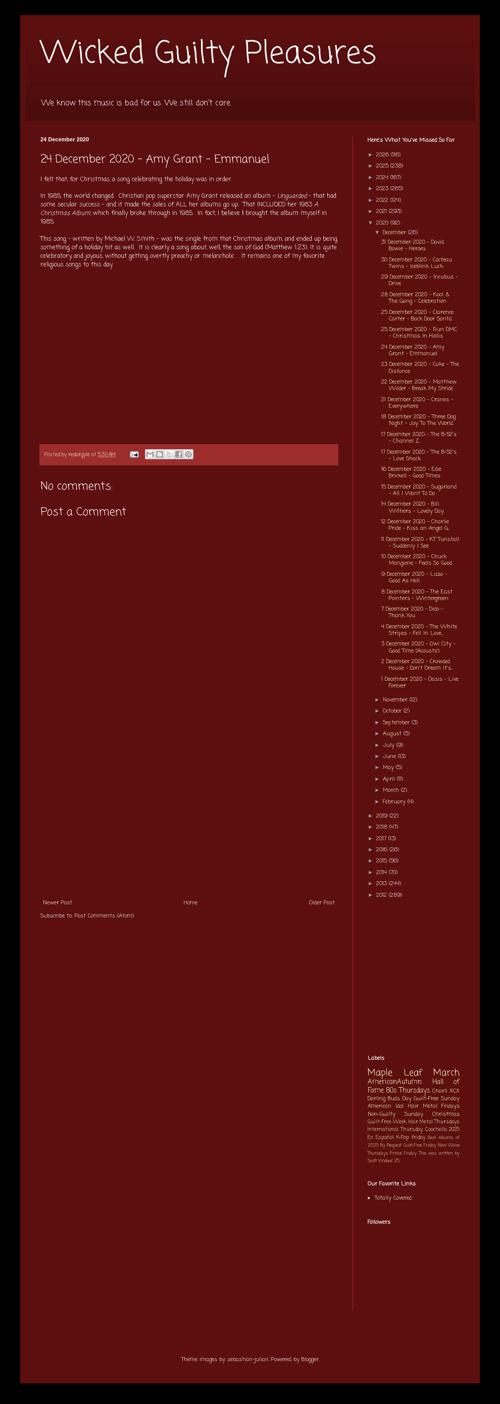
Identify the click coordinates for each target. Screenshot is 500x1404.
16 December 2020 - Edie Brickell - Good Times (411, 472)
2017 (382, 839)
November (396, 700)
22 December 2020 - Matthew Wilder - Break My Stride (419, 385)
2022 (383, 200)
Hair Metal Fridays (434, 1106)
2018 (382, 827)
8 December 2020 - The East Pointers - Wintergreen (417, 595)
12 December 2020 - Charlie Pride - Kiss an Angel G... (415, 525)
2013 (382, 884)
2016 (382, 850)
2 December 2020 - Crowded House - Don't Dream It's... (417, 665)
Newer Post (57, 903)
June (390, 756)
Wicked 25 (388, 1161)
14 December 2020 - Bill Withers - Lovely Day (412, 507)
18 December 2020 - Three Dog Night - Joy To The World (418, 420)
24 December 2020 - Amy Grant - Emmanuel (412, 350)
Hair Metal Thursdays (434, 1122)
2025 (383, 166)
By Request (391, 1145)
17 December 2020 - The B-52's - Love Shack (419, 455)
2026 (383, 155)
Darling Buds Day (390, 1099)
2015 (382, 861)
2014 (382, 873)
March (392, 790)
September (397, 723)
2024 (383, 178)
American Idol (386, 1106)
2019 (382, 816)
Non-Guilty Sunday (395, 1114)
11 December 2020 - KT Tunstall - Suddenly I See (420, 542)
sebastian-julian (248, 1360)
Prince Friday (403, 1153)
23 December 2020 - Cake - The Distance (420, 367)
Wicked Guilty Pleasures (208, 54)
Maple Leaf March (414, 1073)
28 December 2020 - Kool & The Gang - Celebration (415, 298)
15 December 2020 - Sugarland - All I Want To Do (419, 490)
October (393, 711)
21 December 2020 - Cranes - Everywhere (417, 403)
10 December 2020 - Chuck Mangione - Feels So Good (416, 560)
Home (190, 903)
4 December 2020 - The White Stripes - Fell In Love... (419, 630)
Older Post (322, 903)
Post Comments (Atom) (104, 916)
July (389, 745)
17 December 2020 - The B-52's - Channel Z (419, 437)
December (395, 233)
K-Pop (402, 1138)
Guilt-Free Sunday (437, 1099)
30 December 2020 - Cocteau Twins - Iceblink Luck (416, 263)
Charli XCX (446, 1091)
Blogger (310, 1360)
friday (418, 1138)
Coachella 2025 (442, 1129)
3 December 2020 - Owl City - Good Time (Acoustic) (418, 647)
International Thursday (395, 1129)
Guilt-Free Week (387, 1122)
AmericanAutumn (395, 1082)
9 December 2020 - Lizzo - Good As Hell (414, 577)
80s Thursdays (408, 1091)
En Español (381, 1138)
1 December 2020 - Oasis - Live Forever (420, 682)
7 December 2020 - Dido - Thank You (412, 612)
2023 (383, 189)
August (393, 734)
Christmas (446, 1114)
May (389, 768)
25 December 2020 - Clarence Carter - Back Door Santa (417, 315)
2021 (382, 211)
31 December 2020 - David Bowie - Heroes (412, 245)
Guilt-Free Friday (420, 1145)
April (390, 779)
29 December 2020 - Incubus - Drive (419, 280)
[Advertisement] (188, 817)
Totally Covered (393, 1198)
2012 (382, 895)
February (395, 802)
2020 (383, 223)
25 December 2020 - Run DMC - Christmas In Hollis (419, 333)
